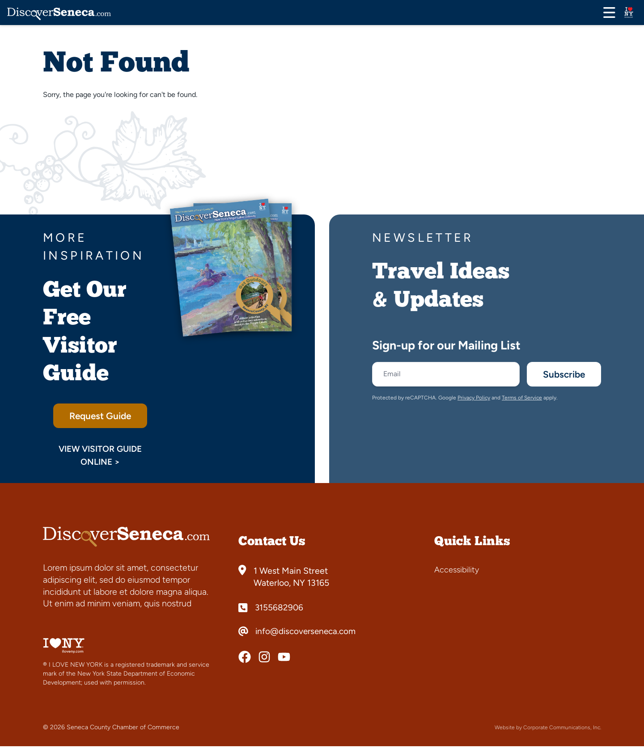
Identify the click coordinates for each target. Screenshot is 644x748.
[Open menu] (609, 12)
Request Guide (100, 416)
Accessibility (456, 571)
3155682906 (279, 609)
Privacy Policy (474, 399)
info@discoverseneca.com (307, 633)
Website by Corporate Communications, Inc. (548, 729)
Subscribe (561, 375)
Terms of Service (522, 399)
